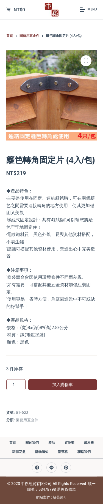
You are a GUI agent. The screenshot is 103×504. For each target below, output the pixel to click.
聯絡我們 (84, 452)
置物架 (69, 443)
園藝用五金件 (27, 420)
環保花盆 (19, 452)
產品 (51, 443)
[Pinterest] (66, 467)
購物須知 (41, 452)
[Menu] (88, 9)
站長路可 (60, 497)
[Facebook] (37, 467)
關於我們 (32, 443)
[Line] (51, 467)
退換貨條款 (66, 489)
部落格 (63, 452)
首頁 (12, 443)
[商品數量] (16, 384)
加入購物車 (62, 384)
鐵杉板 (89, 443)
